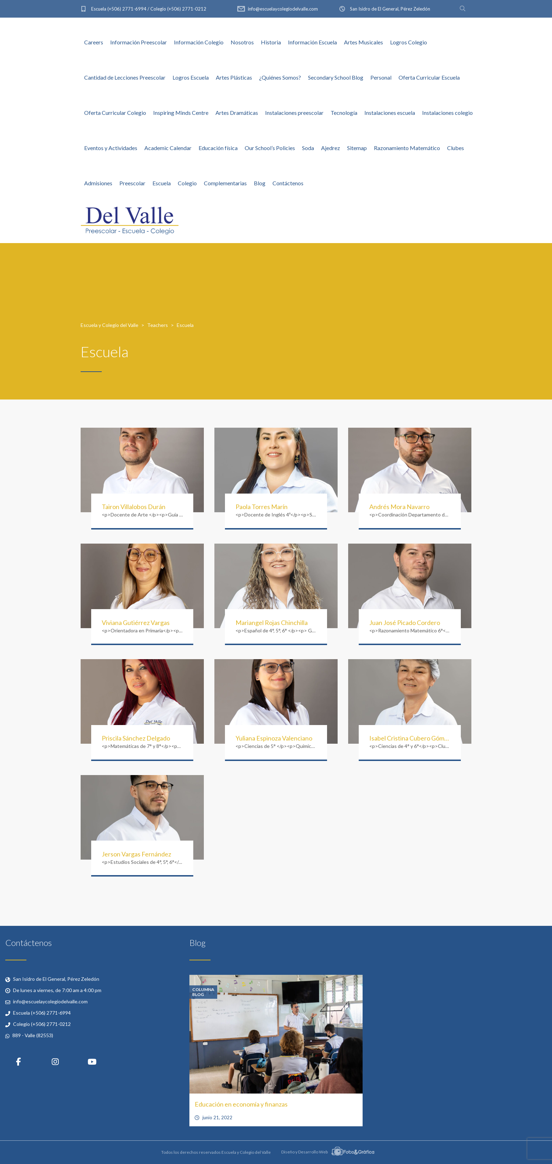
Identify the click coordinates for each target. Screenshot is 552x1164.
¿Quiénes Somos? (280, 77)
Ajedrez (330, 147)
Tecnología (344, 112)
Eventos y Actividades (110, 147)
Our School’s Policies (270, 147)
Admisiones (98, 183)
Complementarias (225, 183)
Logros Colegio (408, 42)
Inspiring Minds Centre (180, 112)
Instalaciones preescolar (294, 112)
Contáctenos (287, 183)
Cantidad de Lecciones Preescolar (124, 77)
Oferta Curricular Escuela (429, 77)
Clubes (455, 147)
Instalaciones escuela (389, 112)
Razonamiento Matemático (407, 147)
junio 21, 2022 (217, 1117)
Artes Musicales (363, 42)
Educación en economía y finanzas (241, 1104)
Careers (93, 42)
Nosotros (242, 42)
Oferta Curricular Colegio (115, 112)
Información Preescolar (138, 42)
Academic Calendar (168, 147)
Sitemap (357, 147)
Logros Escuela (190, 77)
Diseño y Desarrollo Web (327, 1151)
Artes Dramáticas (236, 112)
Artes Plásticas (234, 77)
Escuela (161, 183)
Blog (259, 183)
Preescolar (132, 183)
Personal (380, 77)
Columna (203, 989)
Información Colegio (199, 42)
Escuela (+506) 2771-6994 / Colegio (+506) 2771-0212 (148, 9)
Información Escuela (312, 42)
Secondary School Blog (335, 77)
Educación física (218, 147)
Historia (271, 42)
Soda (308, 147)
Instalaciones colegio (447, 112)
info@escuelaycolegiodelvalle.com (283, 9)
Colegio (187, 183)
